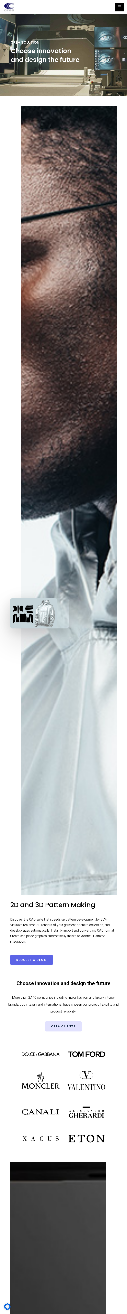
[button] (31, 960)
